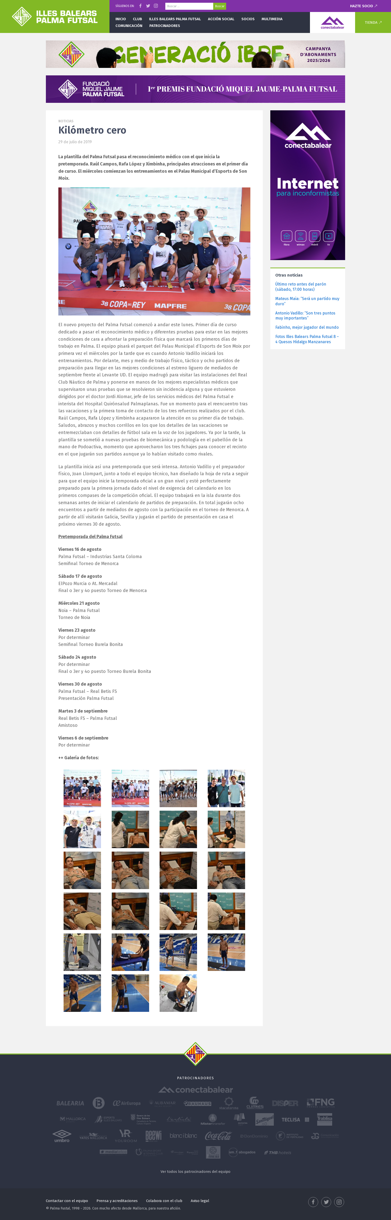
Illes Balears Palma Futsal (175, 19)
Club (137, 19)
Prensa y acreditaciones (117, 1201)
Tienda (371, 22)
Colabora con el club (164, 1201)
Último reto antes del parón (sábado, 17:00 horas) (300, 287)
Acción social (221, 19)
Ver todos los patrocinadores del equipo (195, 1171)
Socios (248, 19)
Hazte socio (361, 6)
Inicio (120, 19)
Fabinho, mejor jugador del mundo (307, 327)
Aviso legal (200, 1201)
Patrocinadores (164, 25)
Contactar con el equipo (67, 1201)
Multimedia (272, 19)
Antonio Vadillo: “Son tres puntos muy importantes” (305, 316)
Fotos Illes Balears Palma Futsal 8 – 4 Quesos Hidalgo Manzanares (307, 339)
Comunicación (128, 25)
